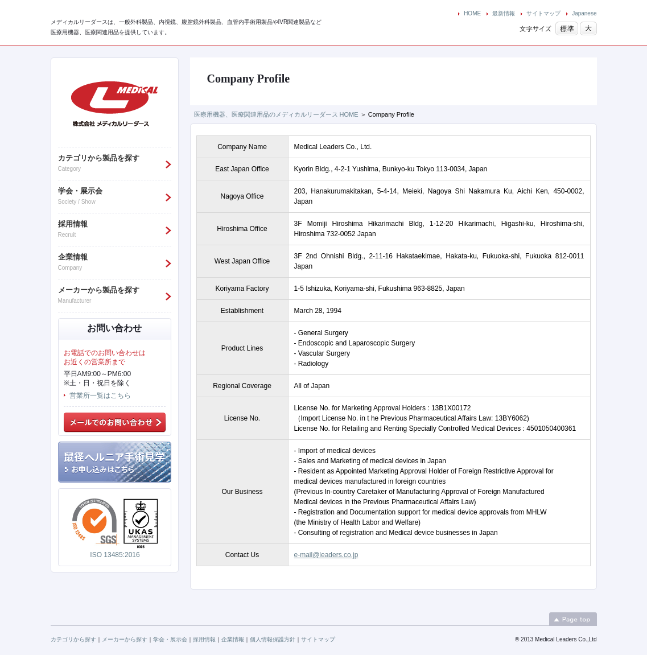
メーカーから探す (124, 639)
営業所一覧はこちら (100, 395)
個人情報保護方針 (272, 639)
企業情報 (232, 639)
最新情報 (503, 13)
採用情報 (204, 639)
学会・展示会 (170, 639)
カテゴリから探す (73, 639)
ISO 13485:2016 (114, 555)
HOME (472, 13)
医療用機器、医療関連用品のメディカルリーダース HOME (276, 114)
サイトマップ (543, 13)
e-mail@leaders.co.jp (326, 555)
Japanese (584, 13)
